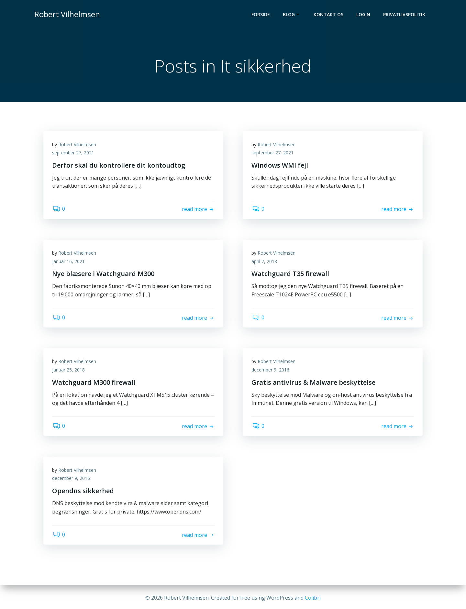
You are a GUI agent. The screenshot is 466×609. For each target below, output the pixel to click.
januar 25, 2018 (69, 371)
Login (364, 15)
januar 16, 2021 (69, 263)
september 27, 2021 (74, 154)
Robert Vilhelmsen (78, 146)
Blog (292, 15)
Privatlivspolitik (405, 15)
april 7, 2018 (265, 263)
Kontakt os (329, 15)
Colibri (313, 597)
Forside (261, 15)
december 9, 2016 (271, 371)
